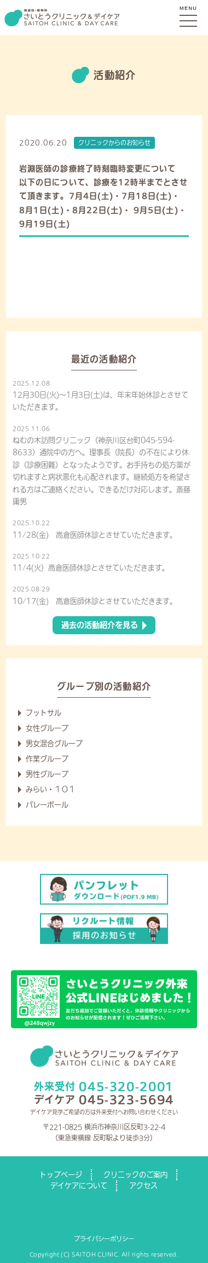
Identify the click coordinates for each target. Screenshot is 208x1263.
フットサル (43, 712)
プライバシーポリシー (104, 1239)
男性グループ (47, 774)
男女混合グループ (54, 743)
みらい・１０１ (51, 789)
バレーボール (47, 804)
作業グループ (47, 758)
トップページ (60, 1174)
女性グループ (47, 728)
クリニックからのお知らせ (114, 143)
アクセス (143, 1185)
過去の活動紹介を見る (99, 625)
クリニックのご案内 (135, 1174)
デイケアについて (78, 1185)
